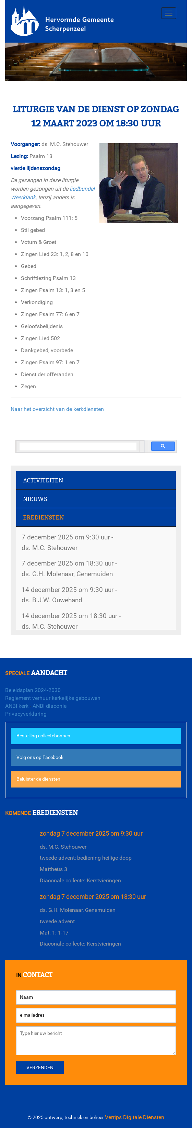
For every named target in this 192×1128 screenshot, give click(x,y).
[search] (78, 446)
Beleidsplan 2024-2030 (33, 690)
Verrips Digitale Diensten (134, 1117)
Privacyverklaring (26, 714)
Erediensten (43, 517)
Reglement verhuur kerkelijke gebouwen (52, 698)
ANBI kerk (16, 706)
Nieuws (35, 499)
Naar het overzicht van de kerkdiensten (57, 409)
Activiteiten (43, 480)
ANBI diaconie (50, 706)
